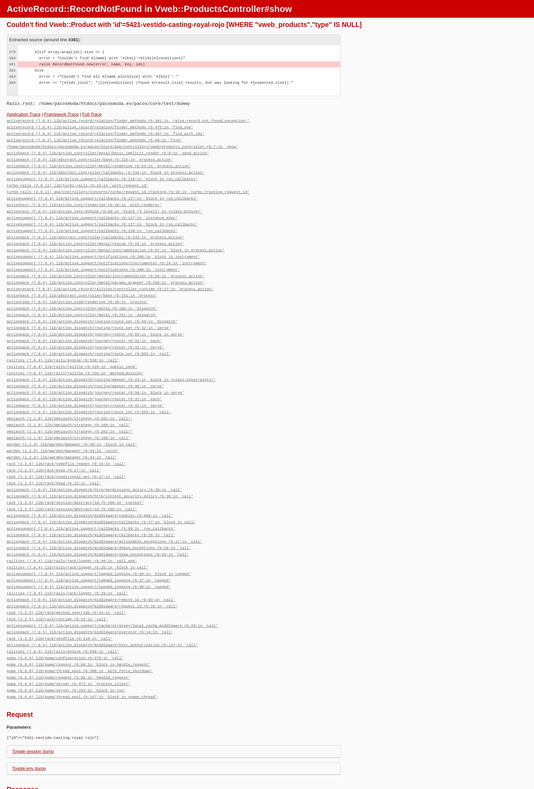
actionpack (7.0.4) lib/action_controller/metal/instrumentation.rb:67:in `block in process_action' (116, 243)
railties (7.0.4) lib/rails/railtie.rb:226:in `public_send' (72, 353)
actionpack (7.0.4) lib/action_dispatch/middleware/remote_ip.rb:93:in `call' (91, 574)
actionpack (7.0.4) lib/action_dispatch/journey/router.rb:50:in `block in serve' (95, 322)
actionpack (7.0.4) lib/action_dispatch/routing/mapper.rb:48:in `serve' (85, 371)
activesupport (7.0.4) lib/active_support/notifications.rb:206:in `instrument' (93, 261)
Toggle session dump (33, 720)
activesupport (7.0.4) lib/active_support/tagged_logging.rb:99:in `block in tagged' (99, 549)
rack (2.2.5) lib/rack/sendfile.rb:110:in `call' (59, 611)
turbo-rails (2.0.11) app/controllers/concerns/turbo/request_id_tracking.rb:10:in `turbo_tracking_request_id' (128, 187)
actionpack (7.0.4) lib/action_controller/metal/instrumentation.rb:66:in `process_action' (106, 267)
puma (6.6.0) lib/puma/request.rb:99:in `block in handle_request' (79, 635)
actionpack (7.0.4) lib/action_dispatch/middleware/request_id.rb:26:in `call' (92, 580)
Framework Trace (61, 114)
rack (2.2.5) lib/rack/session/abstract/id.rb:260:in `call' (72, 488)
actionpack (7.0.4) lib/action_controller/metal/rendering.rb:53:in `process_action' (99, 163)
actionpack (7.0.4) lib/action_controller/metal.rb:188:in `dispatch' (82, 298)
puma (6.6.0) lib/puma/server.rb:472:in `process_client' (68, 653)
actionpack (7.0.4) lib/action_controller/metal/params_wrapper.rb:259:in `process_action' (106, 273)
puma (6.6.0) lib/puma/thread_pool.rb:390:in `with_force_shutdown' (80, 641)
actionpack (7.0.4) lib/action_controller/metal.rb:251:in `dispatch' (82, 304)
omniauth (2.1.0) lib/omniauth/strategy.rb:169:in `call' (68, 408)
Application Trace (24, 114)
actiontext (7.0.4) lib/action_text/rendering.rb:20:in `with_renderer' (84, 200)
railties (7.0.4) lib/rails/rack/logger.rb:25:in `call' (67, 568)
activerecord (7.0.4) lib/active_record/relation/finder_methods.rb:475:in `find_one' (100, 126)
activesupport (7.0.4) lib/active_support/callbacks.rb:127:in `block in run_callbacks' (102, 194)
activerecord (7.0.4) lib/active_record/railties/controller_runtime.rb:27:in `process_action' (110, 279)
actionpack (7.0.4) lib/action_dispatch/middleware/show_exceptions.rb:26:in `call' (98, 531)
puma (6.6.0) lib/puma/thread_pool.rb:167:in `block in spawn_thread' (82, 666)
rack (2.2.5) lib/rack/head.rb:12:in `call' (54, 463)
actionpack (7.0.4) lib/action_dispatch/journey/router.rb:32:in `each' (84, 328)
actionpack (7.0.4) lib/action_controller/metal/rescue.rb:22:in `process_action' (95, 236)
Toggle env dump (29, 737)
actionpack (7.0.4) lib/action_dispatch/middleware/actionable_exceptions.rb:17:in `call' (104, 519)
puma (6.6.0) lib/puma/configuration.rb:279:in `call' (65, 629)
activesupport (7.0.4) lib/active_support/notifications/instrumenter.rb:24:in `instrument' (107, 255)
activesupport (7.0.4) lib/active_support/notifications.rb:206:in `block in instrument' (103, 249)
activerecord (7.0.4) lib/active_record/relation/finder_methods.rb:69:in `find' (94, 138)
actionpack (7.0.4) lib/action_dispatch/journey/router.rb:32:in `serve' (85, 335)
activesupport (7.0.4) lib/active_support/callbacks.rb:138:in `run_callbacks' (92, 224)
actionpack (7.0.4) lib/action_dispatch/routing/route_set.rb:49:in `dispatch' (92, 310)
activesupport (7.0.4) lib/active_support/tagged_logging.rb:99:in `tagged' (89, 561)
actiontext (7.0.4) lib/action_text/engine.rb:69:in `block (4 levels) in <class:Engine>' (104, 206)
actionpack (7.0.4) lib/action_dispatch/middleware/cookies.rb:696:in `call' (90, 494)
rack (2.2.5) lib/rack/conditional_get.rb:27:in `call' (66, 457)
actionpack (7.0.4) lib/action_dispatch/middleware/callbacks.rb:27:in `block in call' (101, 500)
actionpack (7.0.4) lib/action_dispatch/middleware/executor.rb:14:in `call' (90, 604)
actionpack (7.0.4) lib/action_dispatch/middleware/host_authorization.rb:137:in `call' (102, 617)
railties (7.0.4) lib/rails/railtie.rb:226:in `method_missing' (75, 359)
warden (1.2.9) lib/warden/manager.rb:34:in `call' (62, 439)
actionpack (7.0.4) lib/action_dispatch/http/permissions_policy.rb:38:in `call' (94, 470)
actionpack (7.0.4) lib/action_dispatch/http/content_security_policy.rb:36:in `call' (100, 476)
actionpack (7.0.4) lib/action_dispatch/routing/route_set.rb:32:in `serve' (89, 316)
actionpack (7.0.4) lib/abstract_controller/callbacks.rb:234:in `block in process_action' (106, 169)
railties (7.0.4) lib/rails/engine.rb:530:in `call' (63, 347)
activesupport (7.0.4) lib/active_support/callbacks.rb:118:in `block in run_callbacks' (102, 175)
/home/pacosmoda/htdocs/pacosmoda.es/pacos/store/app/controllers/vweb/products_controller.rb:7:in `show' (122, 145)
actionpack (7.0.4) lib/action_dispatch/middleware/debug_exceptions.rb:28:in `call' (99, 525)
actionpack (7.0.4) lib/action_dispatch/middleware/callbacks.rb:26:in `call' (91, 512)
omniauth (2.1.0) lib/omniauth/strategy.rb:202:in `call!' (70, 402)
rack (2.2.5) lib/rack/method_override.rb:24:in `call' (66, 586)
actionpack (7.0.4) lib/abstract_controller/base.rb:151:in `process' (82, 286)
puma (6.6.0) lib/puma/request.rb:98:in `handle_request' (68, 647)
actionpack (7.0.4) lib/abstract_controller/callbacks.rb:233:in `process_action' (95, 230)
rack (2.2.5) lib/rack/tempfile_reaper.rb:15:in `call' (66, 445)
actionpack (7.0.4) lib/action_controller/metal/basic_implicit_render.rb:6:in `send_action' (108, 151)
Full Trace (92, 114)
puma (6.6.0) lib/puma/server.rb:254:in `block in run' (66, 660)
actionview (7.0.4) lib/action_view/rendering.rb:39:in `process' (77, 292)
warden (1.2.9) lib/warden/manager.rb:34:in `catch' (63, 433)
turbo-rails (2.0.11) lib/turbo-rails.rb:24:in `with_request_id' (77, 181)
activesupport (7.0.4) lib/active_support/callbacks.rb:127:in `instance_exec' (92, 212)
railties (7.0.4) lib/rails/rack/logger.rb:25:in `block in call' (77, 543)
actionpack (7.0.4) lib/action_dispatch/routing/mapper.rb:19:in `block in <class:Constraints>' (111, 365)
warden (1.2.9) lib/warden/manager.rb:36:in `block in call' (72, 427)
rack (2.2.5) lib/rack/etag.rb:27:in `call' (54, 451)
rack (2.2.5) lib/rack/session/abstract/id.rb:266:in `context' (75, 482)
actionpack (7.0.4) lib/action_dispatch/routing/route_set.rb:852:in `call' (89, 341)
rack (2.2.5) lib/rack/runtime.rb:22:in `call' (57, 592)
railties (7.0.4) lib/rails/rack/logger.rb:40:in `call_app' (72, 537)
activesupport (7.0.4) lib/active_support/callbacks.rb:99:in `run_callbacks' (91, 506)
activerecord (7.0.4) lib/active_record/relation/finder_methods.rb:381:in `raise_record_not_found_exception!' (128, 120)
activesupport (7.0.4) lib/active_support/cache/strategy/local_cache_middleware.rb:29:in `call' (112, 598)
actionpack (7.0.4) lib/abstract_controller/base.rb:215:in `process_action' (90, 157)
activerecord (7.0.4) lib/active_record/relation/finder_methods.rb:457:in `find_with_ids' (106, 132)
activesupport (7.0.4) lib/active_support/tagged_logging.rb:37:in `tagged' (89, 555)
